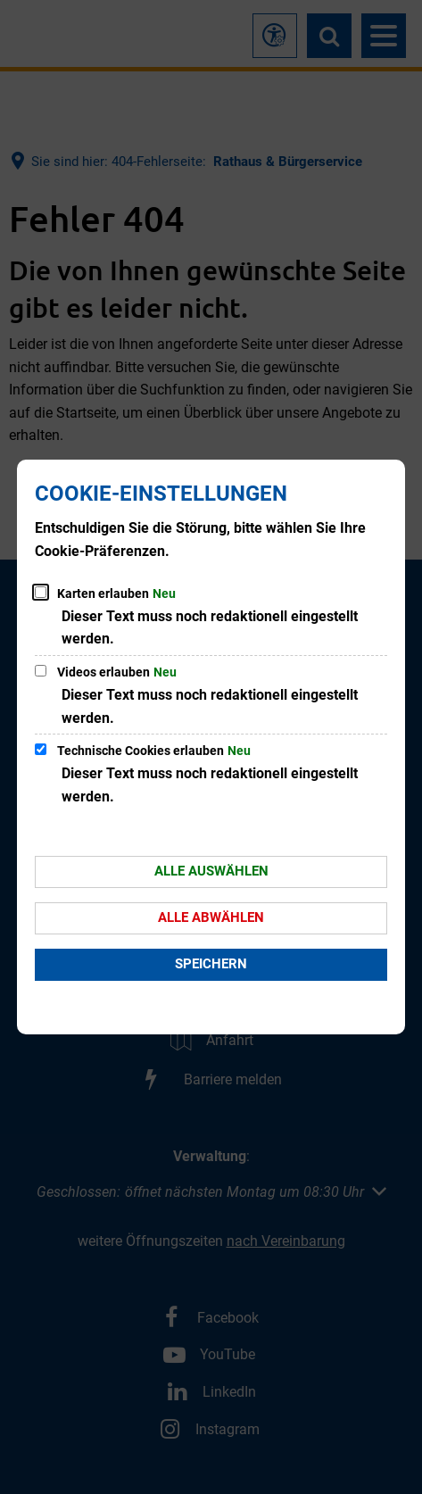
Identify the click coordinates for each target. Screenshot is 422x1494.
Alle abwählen (211, 917)
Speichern (211, 964)
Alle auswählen (211, 871)
